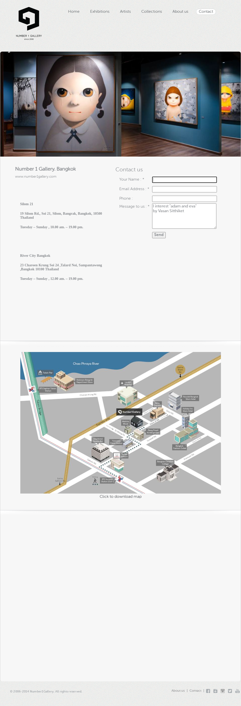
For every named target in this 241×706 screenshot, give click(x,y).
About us (180, 12)
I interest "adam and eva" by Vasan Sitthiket (184, 216)
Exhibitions (99, 12)
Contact (206, 12)
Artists (125, 12)
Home (74, 12)
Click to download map (121, 497)
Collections (151, 12)
